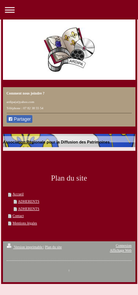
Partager (19, 119)
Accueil (18, 194)
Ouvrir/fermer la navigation (69, 10)
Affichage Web (121, 250)
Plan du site (53, 247)
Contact (18, 216)
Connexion (124, 246)
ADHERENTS (28, 201)
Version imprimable (25, 247)
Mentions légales (25, 223)
